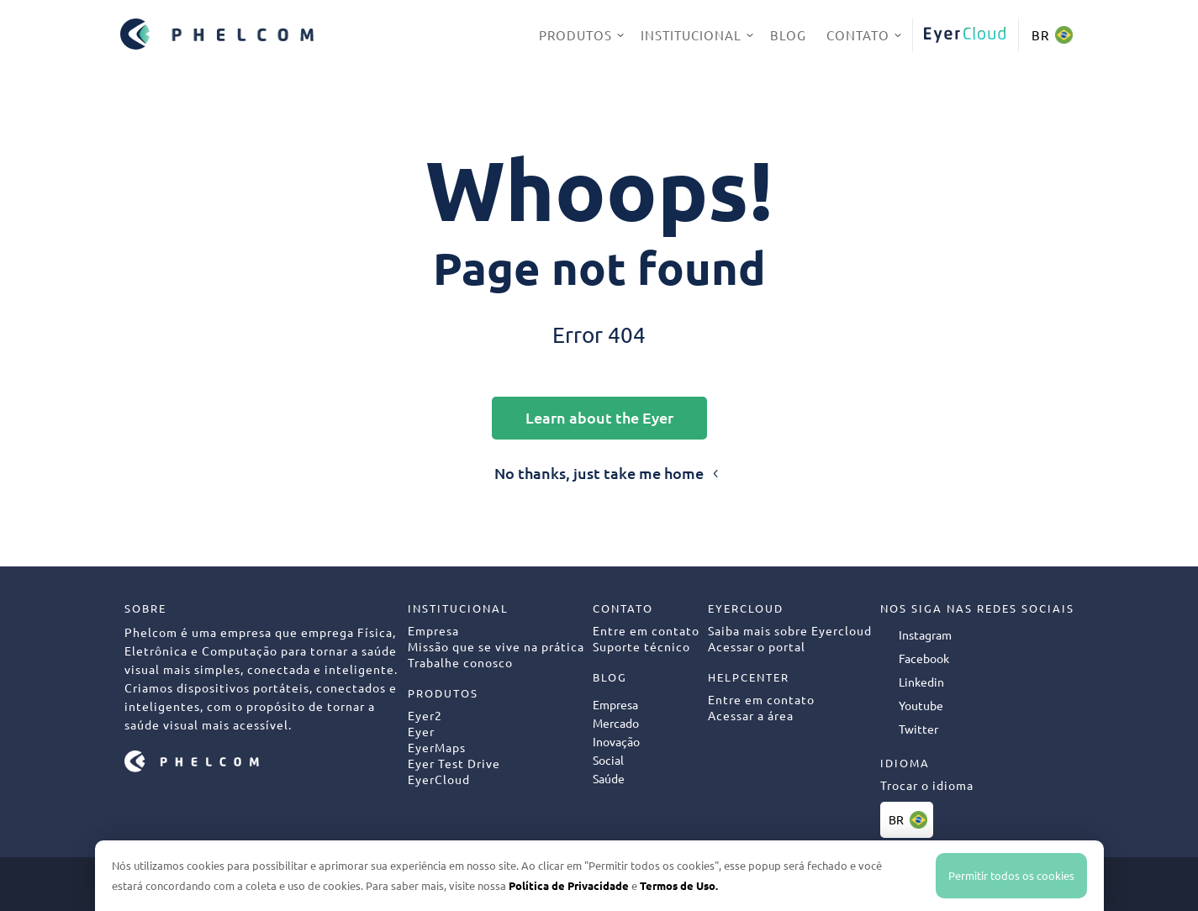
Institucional (691, 35)
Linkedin (921, 681)
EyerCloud (965, 35)
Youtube (921, 705)
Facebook (924, 658)
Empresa (615, 704)
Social (608, 760)
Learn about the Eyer (599, 417)
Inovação (616, 741)
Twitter (918, 728)
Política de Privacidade (569, 885)
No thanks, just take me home (599, 472)
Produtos (575, 35)
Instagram (925, 634)
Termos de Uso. (679, 885)
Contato (857, 35)
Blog (788, 35)
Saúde (609, 778)
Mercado (616, 723)
